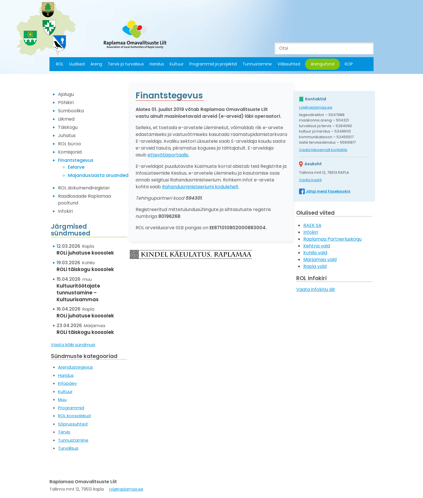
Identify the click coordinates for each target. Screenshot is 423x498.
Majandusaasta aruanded (98, 175)
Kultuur (177, 64)
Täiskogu (68, 127)
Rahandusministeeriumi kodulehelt (200, 186)
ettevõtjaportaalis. (168, 155)
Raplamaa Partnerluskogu (332, 239)
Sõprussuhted (73, 424)
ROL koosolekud (74, 416)
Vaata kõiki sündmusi (73, 345)
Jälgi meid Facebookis (328, 191)
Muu (62, 399)
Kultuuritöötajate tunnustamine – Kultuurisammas (78, 292)
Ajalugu (66, 94)
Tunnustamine (257, 64)
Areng (96, 64)
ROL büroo (69, 143)
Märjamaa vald (320, 259)
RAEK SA (312, 225)
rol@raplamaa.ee (315, 107)
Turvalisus (68, 448)
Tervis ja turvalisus (126, 64)
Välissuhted (288, 64)
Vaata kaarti (310, 180)
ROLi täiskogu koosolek (85, 269)
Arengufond (322, 64)
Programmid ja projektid (213, 64)
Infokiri (65, 211)
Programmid (71, 408)
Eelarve (76, 167)
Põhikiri (66, 102)
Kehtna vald (316, 246)
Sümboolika (71, 111)
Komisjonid (70, 152)
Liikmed (66, 119)
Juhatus (67, 135)
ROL (59, 64)
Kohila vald (315, 252)
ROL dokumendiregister (84, 188)
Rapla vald (315, 266)
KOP (349, 64)
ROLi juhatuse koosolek (85, 252)
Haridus (157, 64)
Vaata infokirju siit (315, 289)
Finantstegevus (76, 160)
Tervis (64, 432)
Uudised (77, 64)
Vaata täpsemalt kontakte (323, 149)
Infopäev (67, 383)
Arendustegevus (75, 367)
